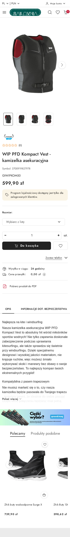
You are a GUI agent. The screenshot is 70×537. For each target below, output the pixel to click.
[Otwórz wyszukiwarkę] (50, 12)
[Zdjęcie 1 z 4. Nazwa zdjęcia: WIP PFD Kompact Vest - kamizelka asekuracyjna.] (8, 119)
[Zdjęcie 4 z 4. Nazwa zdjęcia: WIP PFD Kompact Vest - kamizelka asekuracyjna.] (48, 119)
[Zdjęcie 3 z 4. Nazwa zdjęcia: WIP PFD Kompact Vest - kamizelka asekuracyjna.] (35, 119)
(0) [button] (20, 145)
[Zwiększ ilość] (58, 235)
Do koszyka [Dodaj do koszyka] (27, 245)
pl (5, 3)
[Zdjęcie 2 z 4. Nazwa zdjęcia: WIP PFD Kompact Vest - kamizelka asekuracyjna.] (22, 119)
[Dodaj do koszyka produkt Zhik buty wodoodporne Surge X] (44, 494)
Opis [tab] (8, 309)
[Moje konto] (56, 3)
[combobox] (33, 222)
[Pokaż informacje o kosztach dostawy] (44, 274)
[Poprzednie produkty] (9, 464)
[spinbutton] (32, 235)
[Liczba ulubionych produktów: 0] (58, 12)
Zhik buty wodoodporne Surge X (23, 504)
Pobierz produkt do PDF (19, 286)
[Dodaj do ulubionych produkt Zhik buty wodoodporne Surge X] (45, 444)
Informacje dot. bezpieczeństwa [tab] (44, 309)
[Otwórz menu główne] (4, 12)
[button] (62, 65)
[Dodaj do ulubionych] (60, 246)
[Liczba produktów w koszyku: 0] (65, 12)
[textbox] (29, 222)
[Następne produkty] (60, 464)
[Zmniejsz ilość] (5, 235)
